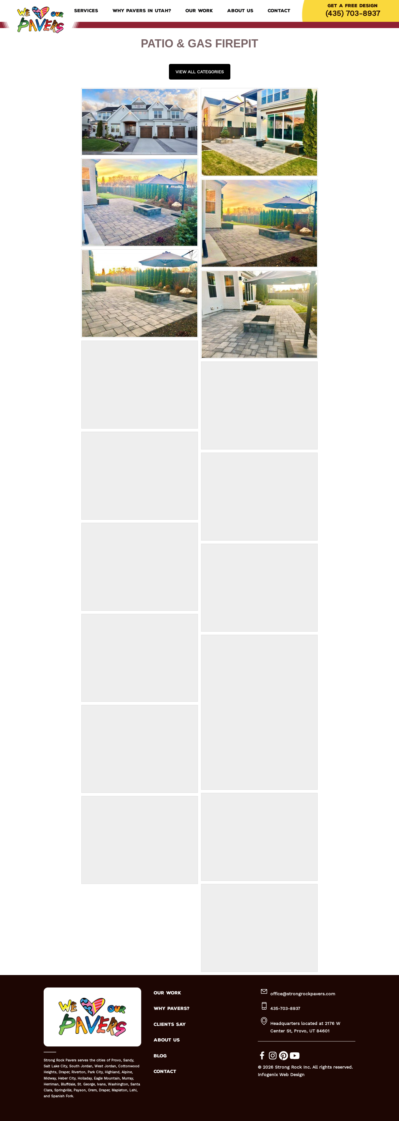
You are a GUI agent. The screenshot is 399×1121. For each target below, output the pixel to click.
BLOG (160, 1056)
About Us (240, 10)
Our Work (199, 10)
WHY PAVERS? (172, 1008)
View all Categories (199, 71)
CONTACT (165, 1071)
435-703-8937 (285, 1008)
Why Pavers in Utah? (142, 10)
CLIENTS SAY (170, 1024)
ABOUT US (167, 1040)
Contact (279, 10)
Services (86, 10)
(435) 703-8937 (352, 13)
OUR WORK (167, 993)
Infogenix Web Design (281, 1074)
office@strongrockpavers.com (302, 993)
